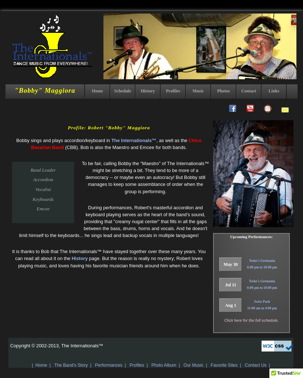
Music (198, 90)
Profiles (173, 90)
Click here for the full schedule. (251, 320)
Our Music (193, 365)
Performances (108, 365)
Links (274, 90)
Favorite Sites (224, 365)
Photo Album (163, 365)
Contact (248, 90)
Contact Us (255, 365)
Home (97, 90)
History (148, 90)
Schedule (122, 90)
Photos (223, 90)
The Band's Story (71, 365)
